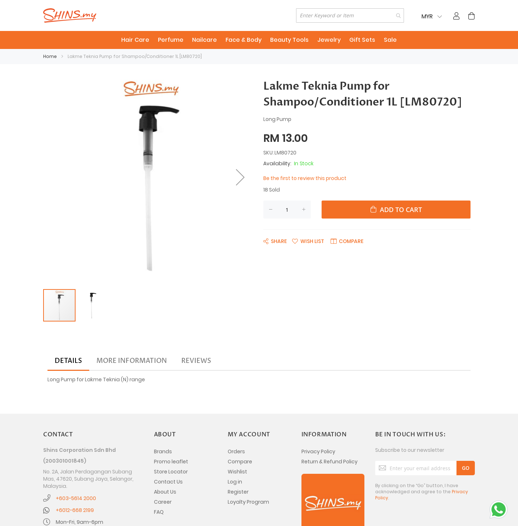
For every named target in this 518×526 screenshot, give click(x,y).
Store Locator (171, 471)
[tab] (68, 361)
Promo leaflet (171, 461)
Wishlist (237, 471)
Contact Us (168, 481)
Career (163, 501)
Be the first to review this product (304, 178)
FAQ (159, 512)
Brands (163, 451)
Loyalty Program (248, 501)
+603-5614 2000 (76, 498)
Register (238, 491)
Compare (240, 461)
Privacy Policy (318, 451)
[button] (240, 177)
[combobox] (350, 15)
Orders (236, 451)
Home (50, 56)
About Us (165, 491)
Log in (235, 481)
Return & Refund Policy (329, 461)
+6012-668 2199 (75, 510)
